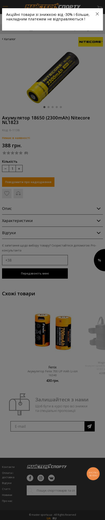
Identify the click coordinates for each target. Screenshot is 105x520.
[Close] (97, 13)
